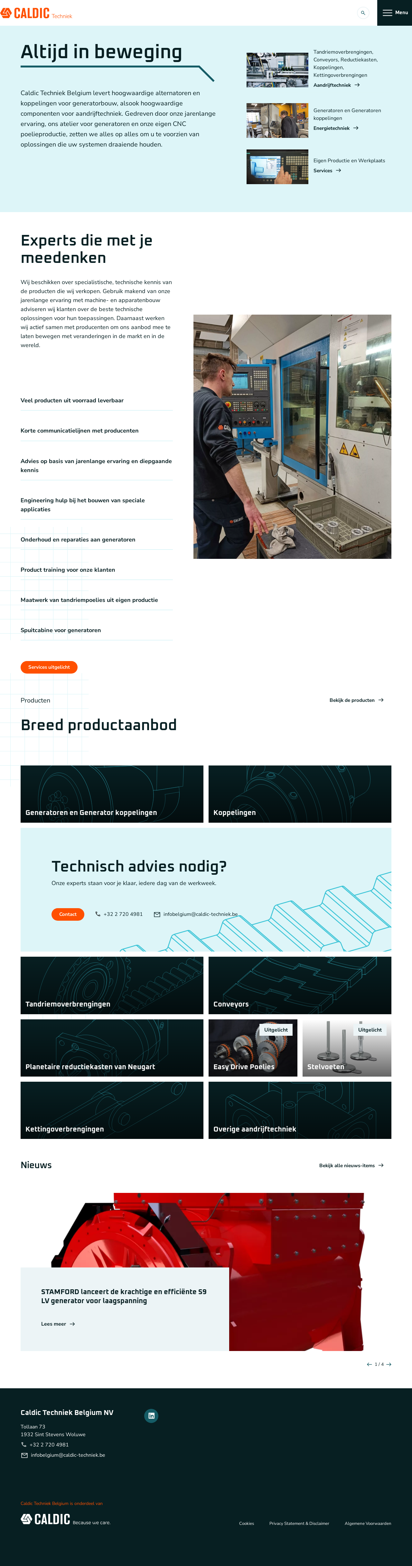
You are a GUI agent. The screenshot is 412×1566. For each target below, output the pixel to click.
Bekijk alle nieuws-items (350, 1194)
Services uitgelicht (50, 667)
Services (328, 170)
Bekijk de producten (355, 701)
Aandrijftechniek (338, 85)
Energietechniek (337, 128)
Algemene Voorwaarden (367, 1552)
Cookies (241, 1552)
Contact (68, 922)
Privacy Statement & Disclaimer (296, 1552)
